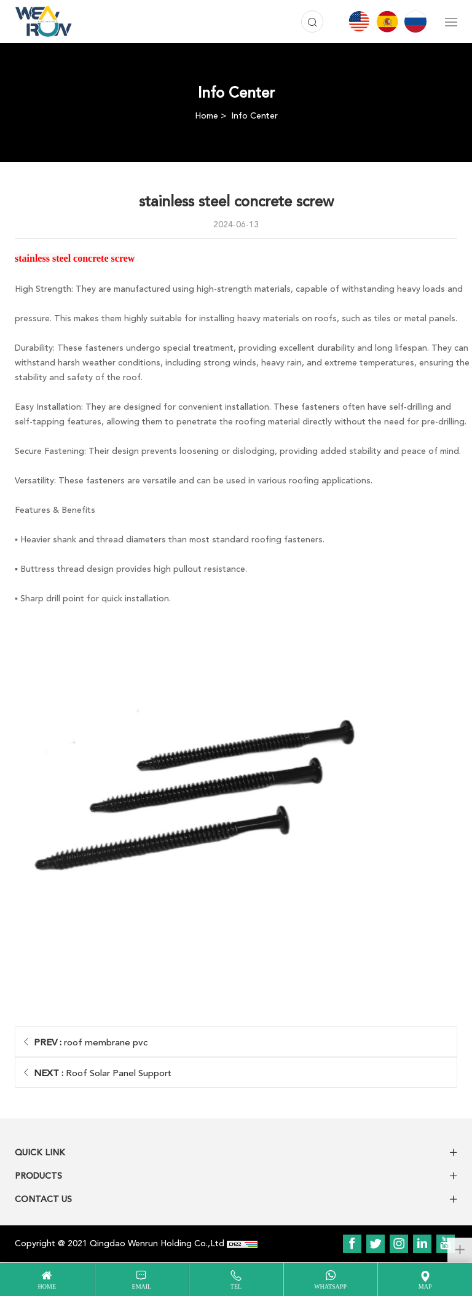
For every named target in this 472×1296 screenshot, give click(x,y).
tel (236, 1286)
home (47, 1286)
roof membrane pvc (91, 1042)
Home (206, 116)
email (142, 1286)
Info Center (254, 116)
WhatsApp (330, 1286)
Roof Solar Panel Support (102, 1073)
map (425, 1286)
